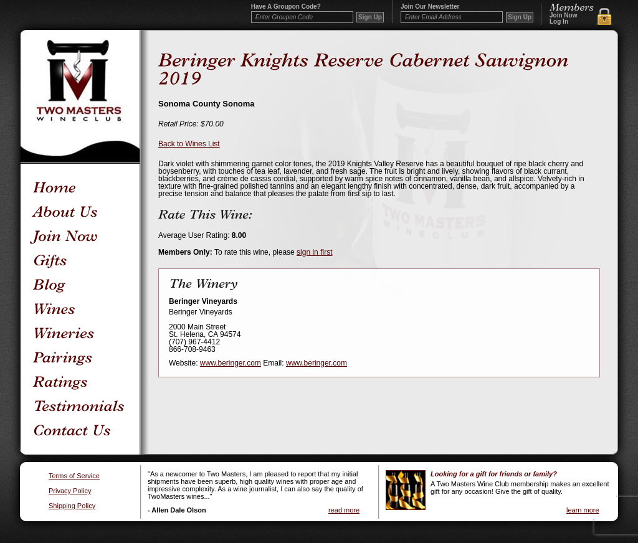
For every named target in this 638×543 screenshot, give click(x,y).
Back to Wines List (189, 143)
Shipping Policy (72, 506)
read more (343, 510)
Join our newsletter (430, 7)
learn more (582, 510)
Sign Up (519, 17)
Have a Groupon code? (286, 7)
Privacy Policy (70, 491)
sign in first (314, 252)
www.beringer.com (230, 363)
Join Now (563, 15)
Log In (559, 22)
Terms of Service (74, 476)
